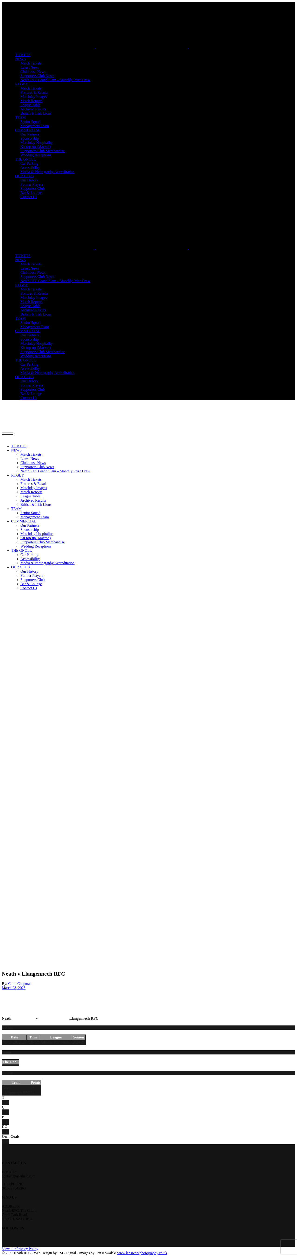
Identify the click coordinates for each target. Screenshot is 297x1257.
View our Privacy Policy (20, 1249)
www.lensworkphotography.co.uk (142, 1253)
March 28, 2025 (14, 988)
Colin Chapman (20, 984)
